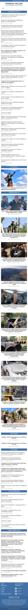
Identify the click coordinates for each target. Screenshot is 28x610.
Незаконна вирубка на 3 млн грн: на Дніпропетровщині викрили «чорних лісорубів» (13, 155)
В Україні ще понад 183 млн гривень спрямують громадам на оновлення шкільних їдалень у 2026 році (13, 40)
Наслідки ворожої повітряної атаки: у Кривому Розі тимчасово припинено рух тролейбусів (13, 453)
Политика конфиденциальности (14, 608)
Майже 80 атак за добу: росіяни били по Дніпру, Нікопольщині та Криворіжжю (13, 129)
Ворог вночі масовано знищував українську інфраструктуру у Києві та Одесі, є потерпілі (12, 481)
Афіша (2, 591)
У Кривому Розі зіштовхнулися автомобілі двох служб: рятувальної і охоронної (13, 464)
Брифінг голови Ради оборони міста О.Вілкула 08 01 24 (14, 437)
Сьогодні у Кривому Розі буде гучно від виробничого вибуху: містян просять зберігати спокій (14, 283)
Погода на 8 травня (6, 112)
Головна (3, 587)
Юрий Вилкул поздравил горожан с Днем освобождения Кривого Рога (12, 575)
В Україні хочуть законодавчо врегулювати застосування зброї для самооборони (12, 108)
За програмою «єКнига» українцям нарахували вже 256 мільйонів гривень (13, 46)
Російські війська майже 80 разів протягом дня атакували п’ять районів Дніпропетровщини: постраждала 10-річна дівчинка (14, 330)
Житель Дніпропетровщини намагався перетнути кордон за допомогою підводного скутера (13, 76)
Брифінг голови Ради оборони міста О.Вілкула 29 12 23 (14, 444)
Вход (25, 0)
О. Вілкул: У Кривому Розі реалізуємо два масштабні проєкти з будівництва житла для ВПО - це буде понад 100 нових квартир (14, 260)
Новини (3, 589)
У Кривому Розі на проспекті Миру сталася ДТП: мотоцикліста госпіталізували (13, 15)
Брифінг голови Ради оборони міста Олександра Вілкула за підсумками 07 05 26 (13, 117)
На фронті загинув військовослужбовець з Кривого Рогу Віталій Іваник (12, 21)
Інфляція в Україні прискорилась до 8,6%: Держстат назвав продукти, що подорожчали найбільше (12, 123)
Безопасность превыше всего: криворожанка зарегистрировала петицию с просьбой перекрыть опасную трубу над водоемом (12, 565)
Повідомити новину (6, 593)
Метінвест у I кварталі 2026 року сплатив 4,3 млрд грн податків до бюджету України (14, 402)
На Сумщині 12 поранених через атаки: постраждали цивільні (11, 511)
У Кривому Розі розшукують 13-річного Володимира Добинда (11, 150)
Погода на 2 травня (6, 520)
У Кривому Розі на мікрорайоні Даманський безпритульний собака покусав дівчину (12, 63)
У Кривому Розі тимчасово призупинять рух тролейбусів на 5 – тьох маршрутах (12, 475)
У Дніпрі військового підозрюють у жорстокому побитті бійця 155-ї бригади (13, 134)
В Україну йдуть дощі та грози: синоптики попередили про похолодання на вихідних (11, 26)
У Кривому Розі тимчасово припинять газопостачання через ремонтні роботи (11, 458)
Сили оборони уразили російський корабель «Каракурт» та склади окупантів (12, 145)
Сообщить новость (17, 0)
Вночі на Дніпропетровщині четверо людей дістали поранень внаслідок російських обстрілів (14, 307)
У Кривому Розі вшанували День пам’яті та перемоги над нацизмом (12, 81)
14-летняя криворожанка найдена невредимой (13, 570)
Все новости (3, 165)
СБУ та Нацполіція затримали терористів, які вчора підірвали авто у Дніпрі (13, 51)
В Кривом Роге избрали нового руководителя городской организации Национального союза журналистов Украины (13, 535)
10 (11, 577)
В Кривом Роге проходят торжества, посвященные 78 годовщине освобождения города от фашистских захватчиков (13, 551)
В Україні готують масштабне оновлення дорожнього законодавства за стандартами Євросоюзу (12, 57)
